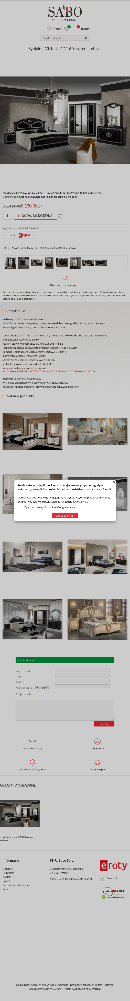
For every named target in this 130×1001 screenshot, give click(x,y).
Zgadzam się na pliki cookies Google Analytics (50, 507)
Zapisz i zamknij (65, 515)
